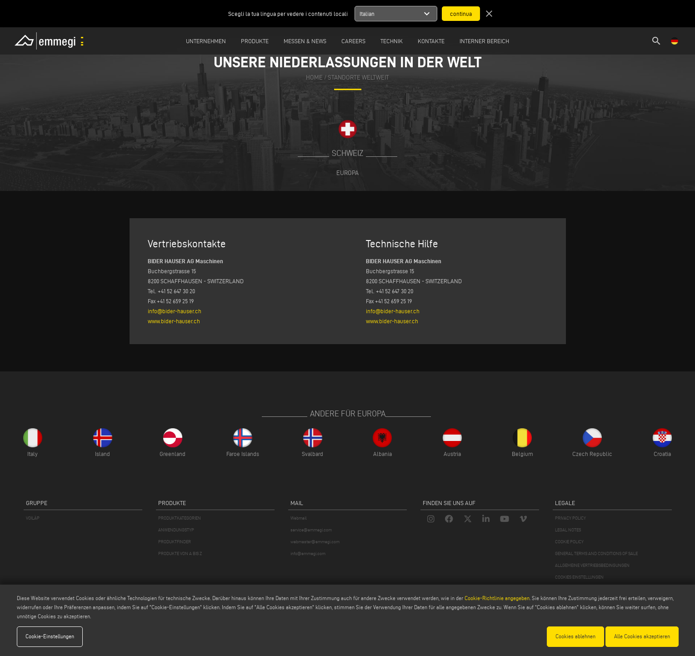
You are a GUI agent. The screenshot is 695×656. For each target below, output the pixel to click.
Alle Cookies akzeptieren (642, 636)
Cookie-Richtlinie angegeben (497, 598)
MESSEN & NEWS (305, 41)
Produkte (255, 41)
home (314, 77)
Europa (347, 172)
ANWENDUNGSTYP (176, 529)
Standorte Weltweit (358, 77)
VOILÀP (33, 518)
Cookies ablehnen (575, 636)
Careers (353, 41)
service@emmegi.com (311, 529)
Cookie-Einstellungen (49, 636)
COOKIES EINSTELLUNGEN (579, 577)
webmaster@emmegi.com (315, 541)
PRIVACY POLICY (570, 518)
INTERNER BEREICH (484, 41)
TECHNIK (391, 41)
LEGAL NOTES (568, 529)
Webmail (298, 518)
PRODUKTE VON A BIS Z (180, 553)
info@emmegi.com (307, 553)
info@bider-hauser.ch (174, 311)
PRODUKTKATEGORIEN (179, 518)
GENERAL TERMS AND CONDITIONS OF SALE (596, 553)
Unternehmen (206, 41)
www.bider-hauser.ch (174, 321)
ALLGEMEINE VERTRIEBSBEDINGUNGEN (592, 565)
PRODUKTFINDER (174, 541)
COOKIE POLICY (569, 541)
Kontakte (431, 41)
